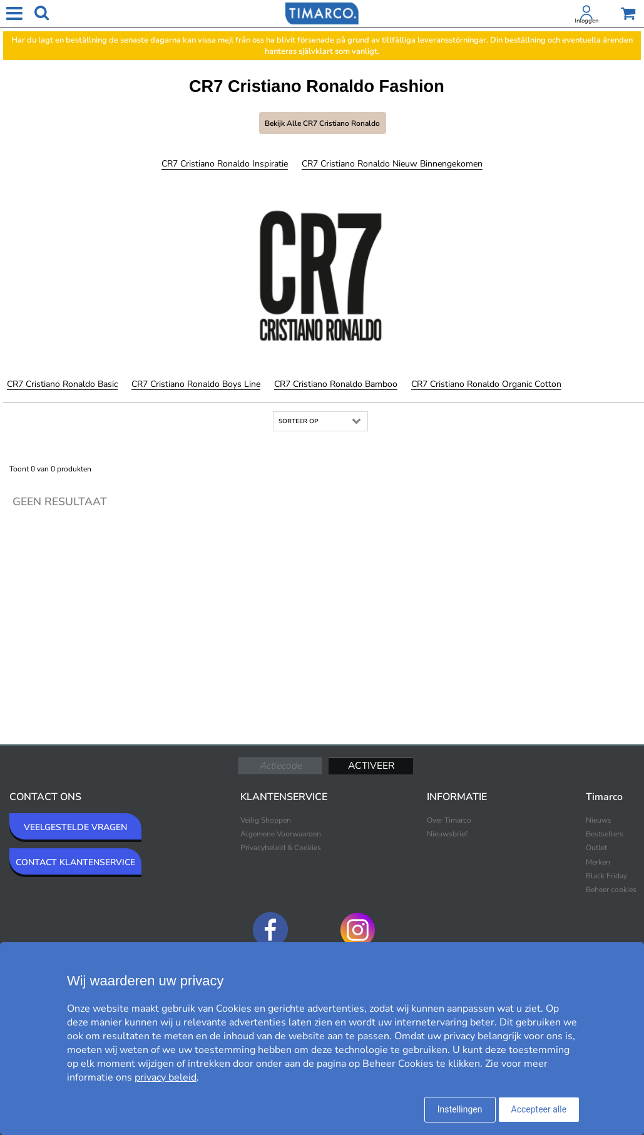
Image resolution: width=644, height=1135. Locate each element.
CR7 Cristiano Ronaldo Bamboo (335, 384)
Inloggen (586, 20)
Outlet (596, 848)
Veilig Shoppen (265, 820)
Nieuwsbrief (447, 834)
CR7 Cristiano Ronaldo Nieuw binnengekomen (392, 164)
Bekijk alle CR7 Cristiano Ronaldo (322, 123)
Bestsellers (604, 834)
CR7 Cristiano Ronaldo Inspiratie (224, 164)
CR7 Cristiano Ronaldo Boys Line (195, 384)
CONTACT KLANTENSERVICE (75, 862)
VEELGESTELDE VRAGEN (75, 827)
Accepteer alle (539, 1109)
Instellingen (460, 1109)
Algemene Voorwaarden (280, 834)
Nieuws (598, 820)
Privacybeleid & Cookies (280, 848)
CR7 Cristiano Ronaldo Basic (62, 384)
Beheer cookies (611, 890)
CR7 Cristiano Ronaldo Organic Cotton (486, 384)
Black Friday (606, 876)
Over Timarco (449, 820)
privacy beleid (166, 1077)
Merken (598, 862)
